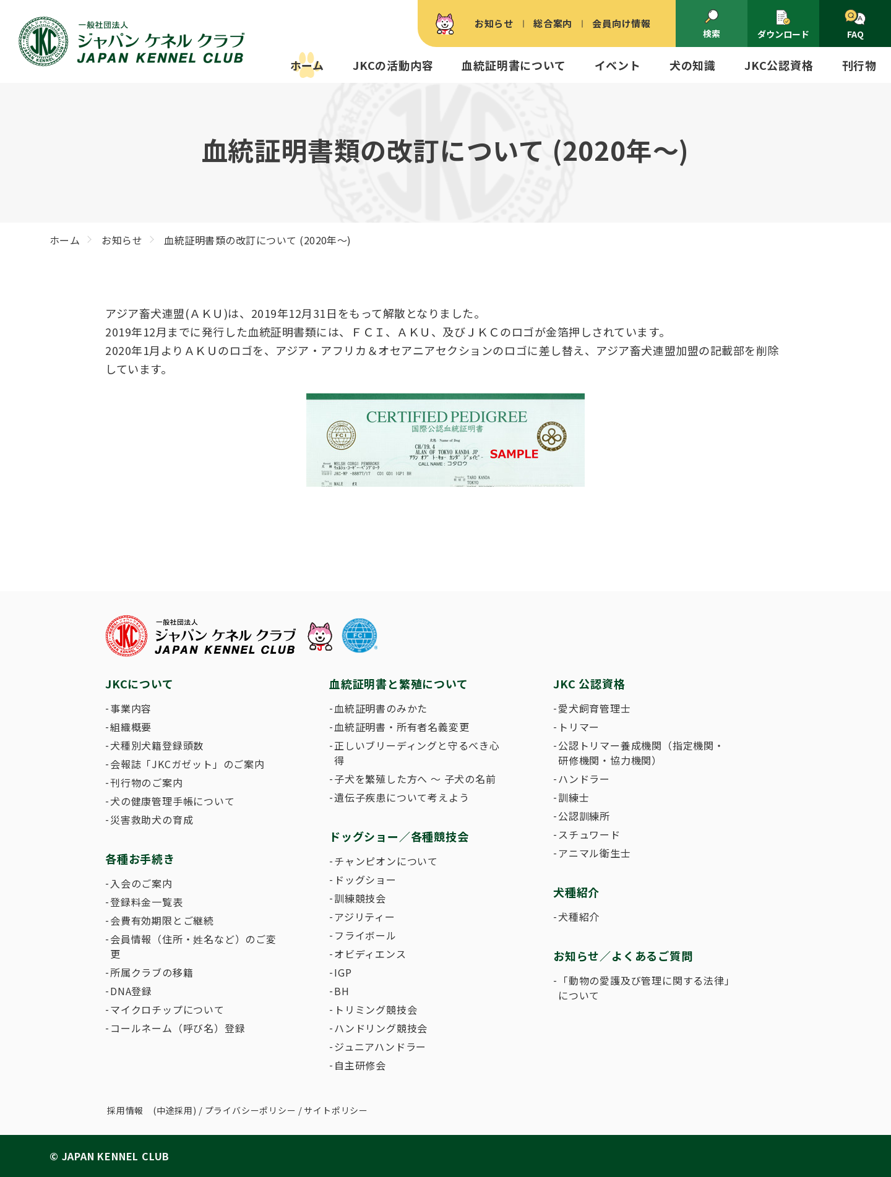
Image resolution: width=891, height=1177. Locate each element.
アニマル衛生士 (594, 852)
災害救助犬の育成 (151, 819)
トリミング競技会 (375, 1009)
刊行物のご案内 (146, 782)
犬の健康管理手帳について (172, 801)
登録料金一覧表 (146, 901)
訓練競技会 (360, 898)
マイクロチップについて (167, 1009)
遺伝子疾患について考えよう (401, 797)
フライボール (365, 935)
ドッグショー (365, 879)
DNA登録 (131, 990)
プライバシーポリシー (250, 1110)
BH (342, 990)
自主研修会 (360, 1065)
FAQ (855, 24)
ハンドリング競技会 (381, 1028)
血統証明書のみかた (381, 708)
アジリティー (364, 916)
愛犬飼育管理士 (594, 708)
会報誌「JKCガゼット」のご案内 (187, 763)
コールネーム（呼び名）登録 (177, 1028)
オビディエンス (370, 953)
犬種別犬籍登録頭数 (157, 745)
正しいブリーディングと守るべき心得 (417, 753)
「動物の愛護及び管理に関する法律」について (644, 988)
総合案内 (552, 23)
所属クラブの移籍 (151, 972)
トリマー (579, 726)
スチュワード (589, 834)
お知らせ (494, 23)
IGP (342, 972)
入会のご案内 (141, 883)
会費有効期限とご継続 (162, 920)
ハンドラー (584, 778)
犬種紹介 (579, 916)
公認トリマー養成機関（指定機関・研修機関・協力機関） (641, 753)
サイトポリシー (336, 1110)
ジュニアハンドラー (380, 1046)
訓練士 (573, 797)
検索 (711, 24)
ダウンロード (783, 24)
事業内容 (131, 708)
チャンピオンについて (386, 861)
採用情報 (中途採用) (152, 1110)
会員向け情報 (621, 23)
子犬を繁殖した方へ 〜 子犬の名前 (415, 778)
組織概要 (131, 726)
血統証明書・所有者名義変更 (401, 726)
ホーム (307, 65)
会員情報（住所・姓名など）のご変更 (193, 946)
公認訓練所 (584, 815)
